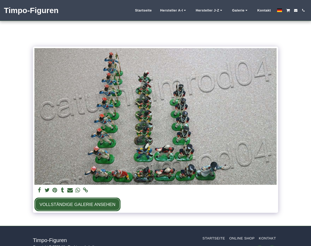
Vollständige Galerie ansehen (77, 204)
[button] (174, 10)
